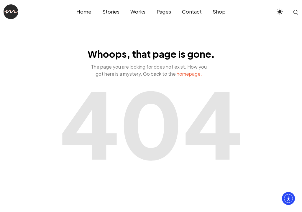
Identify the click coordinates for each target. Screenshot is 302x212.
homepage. (189, 74)
